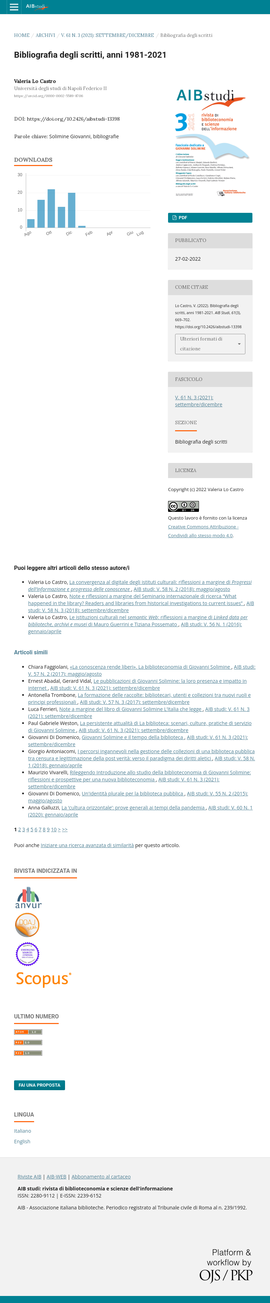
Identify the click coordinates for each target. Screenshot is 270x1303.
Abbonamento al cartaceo (101, 1176)
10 (54, 829)
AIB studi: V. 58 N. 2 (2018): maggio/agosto (182, 589)
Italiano (22, 1130)
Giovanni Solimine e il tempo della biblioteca (133, 737)
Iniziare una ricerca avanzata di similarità (87, 845)
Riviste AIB (29, 1176)
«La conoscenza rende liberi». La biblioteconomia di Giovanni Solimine (150, 666)
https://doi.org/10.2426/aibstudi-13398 (73, 119)
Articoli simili (30, 652)
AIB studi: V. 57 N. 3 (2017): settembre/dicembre (134, 702)
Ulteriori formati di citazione (201, 344)
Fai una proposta (39, 1085)
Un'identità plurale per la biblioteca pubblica (133, 793)
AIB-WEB (56, 1176)
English (22, 1141)
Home (22, 35)
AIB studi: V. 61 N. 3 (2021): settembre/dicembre (105, 688)
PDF (182, 217)
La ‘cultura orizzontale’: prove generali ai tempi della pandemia (134, 807)
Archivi (45, 35)
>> (65, 829)
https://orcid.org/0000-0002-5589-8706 (48, 96)
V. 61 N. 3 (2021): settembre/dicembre (107, 35)
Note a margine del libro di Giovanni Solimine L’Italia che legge (130, 709)
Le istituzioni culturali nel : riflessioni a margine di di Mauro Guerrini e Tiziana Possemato (138, 621)
